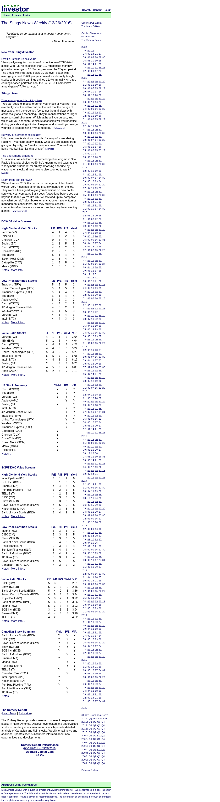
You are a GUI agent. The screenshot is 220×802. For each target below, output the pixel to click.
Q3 (99, 722)
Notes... (6, 453)
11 (92, 50)
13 (92, 95)
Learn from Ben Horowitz (16, 179)
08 (92, 119)
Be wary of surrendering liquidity (21, 134)
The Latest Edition (90, 26)
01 (88, 57)
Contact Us (30, 784)
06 (88, 129)
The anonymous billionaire (17, 155)
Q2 (94, 722)
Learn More (9, 713)
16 (96, 57)
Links (26, 15)
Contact (97, 10)
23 (100, 98)
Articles (16, 15)
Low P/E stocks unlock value (18, 59)
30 (103, 57)
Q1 (90, 718)
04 (88, 50)
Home (6, 15)
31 (103, 67)
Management (19, 211)
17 (96, 67)
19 (96, 60)
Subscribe (25, 713)
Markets (50, 149)
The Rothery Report (91, 40)
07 (88, 54)
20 (96, 95)
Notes (5, 270)
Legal (18, 784)
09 (92, 57)
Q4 (103, 722)
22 (100, 57)
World (5, 173)
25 (100, 60)
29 (103, 88)
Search (86, 10)
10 (92, 60)
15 (96, 88)
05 (88, 60)
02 (88, 98)
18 (96, 126)
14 (92, 54)
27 (100, 54)
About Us (7, 784)
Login (107, 10)
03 (88, 67)
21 (96, 54)
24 (100, 67)
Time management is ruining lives (21, 100)
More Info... (18, 270)
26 (100, 85)
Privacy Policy (89, 770)
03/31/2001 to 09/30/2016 (40, 748)
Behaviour (59, 128)
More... (53, 800)
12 (92, 85)
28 (100, 64)
